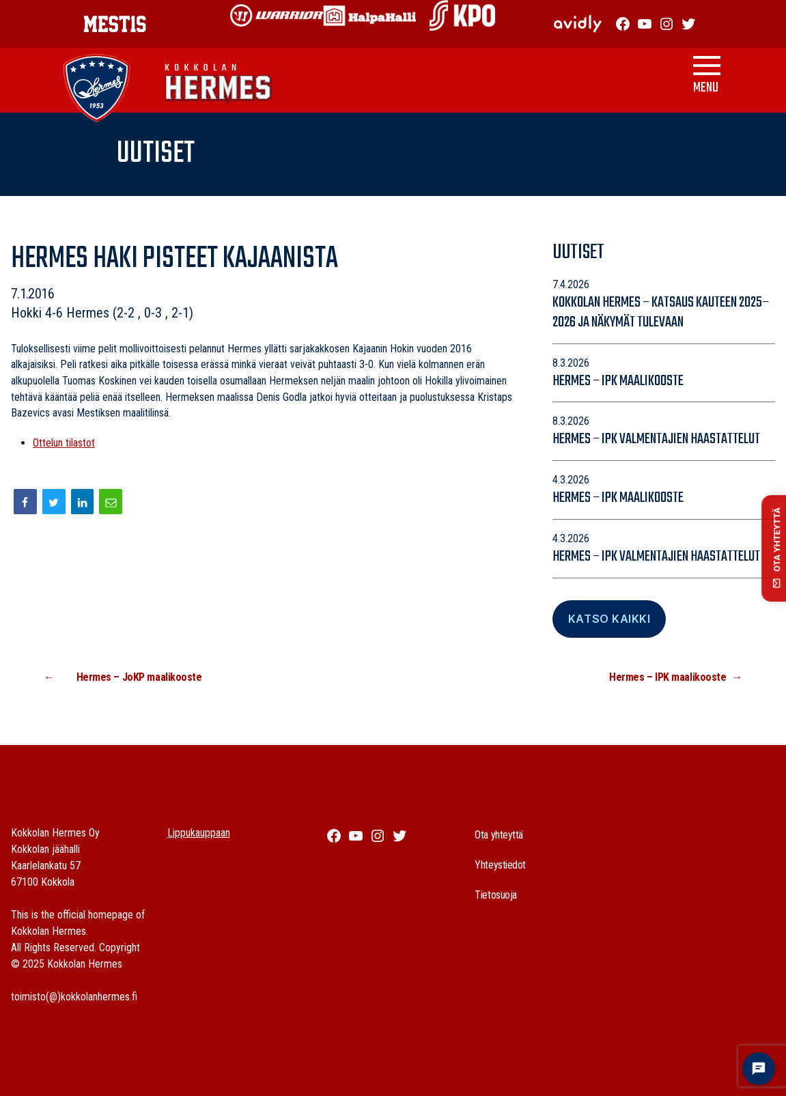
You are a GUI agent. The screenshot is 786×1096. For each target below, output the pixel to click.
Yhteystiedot (500, 864)
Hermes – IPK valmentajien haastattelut (656, 439)
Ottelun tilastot (64, 442)
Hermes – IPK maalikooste (618, 381)
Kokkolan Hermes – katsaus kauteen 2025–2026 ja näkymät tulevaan (660, 312)
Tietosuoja (496, 894)
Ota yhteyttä (499, 834)
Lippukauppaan (198, 832)
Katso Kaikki (609, 619)
